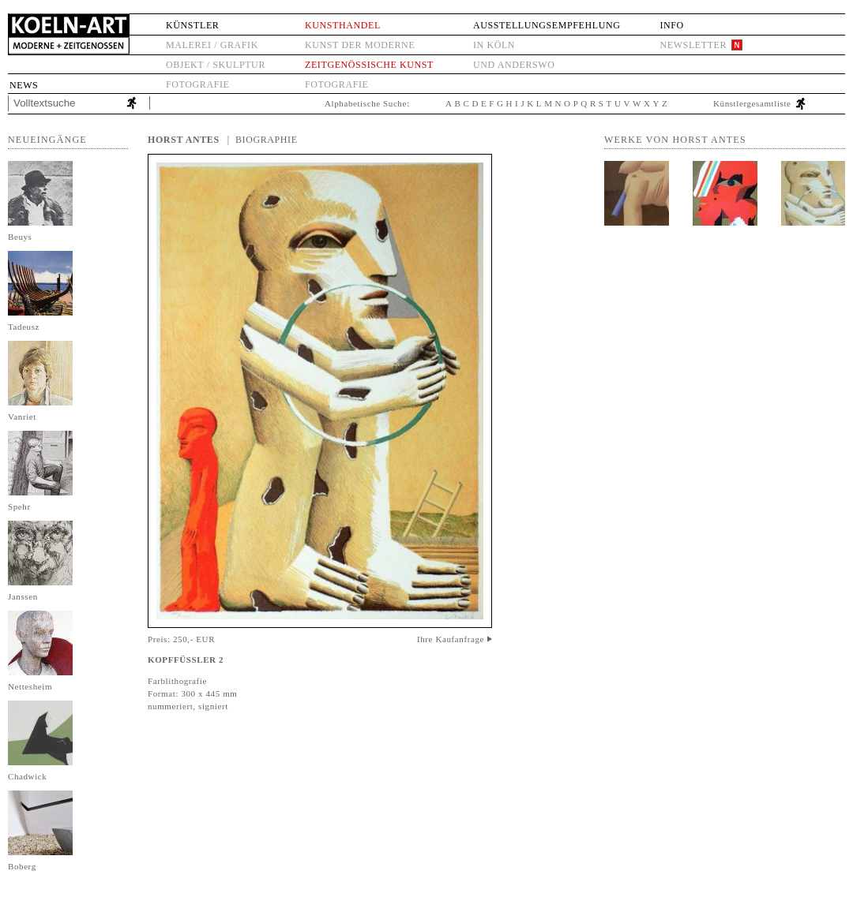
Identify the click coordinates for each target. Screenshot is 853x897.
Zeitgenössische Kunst (369, 64)
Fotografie (197, 84)
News (23, 85)
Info (671, 25)
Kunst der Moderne (360, 44)
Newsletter (693, 44)
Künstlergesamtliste (752, 103)
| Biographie (262, 139)
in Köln (494, 44)
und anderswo (514, 64)
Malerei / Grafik (212, 44)
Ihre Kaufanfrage (450, 639)
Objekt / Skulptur (215, 64)
